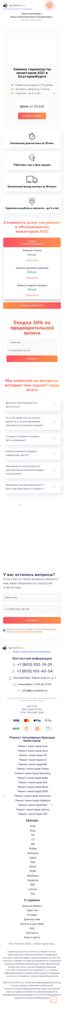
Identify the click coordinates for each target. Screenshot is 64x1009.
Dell (33, 862)
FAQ (32, 928)
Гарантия (32, 910)
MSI (33, 844)
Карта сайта (32, 937)
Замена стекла (32, 250)
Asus (33, 830)
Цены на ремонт (32, 905)
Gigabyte (32, 880)
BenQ (33, 866)
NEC (32, 884)
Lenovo (32, 889)
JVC (32, 893)
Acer (33, 826)
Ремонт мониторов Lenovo (32, 809)
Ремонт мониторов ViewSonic (33, 795)
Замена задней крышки (32, 285)
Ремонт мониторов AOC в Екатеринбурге (31, 17)
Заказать (32, 260)
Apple (33, 857)
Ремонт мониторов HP (33, 755)
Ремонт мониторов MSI (33, 764)
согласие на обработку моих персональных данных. (31, 630)
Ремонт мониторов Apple (32, 777)
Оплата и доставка (32, 923)
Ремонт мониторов (31, 14)
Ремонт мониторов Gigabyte (32, 800)
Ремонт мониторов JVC (32, 813)
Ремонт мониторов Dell (32, 782)
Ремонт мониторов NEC (32, 805)
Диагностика (32, 919)
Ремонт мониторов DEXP (33, 791)
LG (32, 839)
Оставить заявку (32, 116)
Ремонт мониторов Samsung (33, 773)
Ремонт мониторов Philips (33, 768)
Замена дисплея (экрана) (32, 267)
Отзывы (32, 914)
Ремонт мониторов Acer (33, 746)
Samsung (32, 853)
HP (32, 835)
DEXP (33, 871)
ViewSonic (33, 875)
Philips (33, 848)
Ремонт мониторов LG (32, 759)
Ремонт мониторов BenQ (33, 786)
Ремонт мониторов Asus (33, 750)
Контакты (32, 932)
